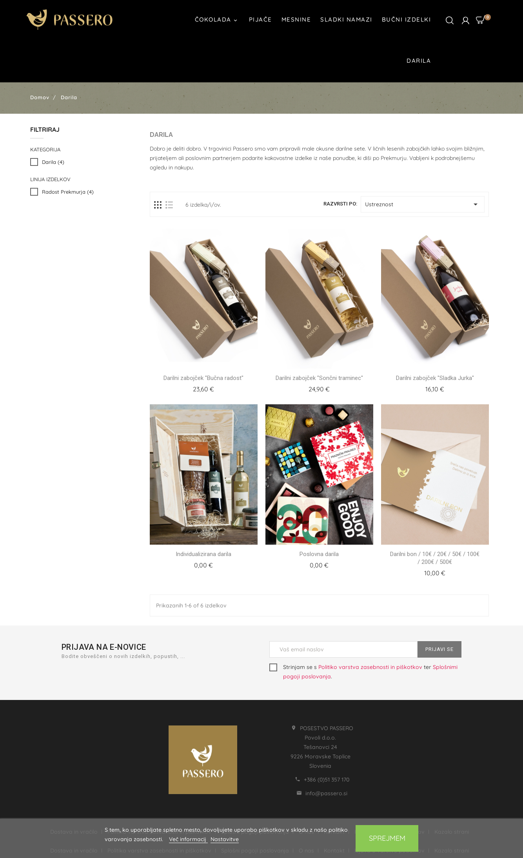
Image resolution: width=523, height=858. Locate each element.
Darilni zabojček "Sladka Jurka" (435, 378)
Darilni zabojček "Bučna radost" (203, 378)
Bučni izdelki (406, 19)
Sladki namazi (346, 19)
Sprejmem (387, 838)
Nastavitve (225, 839)
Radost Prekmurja (68, 192)
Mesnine (296, 19)
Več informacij (188, 839)
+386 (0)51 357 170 (326, 779)
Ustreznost (422, 204)
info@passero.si (326, 793)
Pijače (260, 19)
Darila (419, 60)
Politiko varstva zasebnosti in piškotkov (370, 667)
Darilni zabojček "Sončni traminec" (319, 378)
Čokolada (217, 20)
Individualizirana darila (203, 554)
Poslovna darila (319, 554)
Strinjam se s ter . (363, 671)
